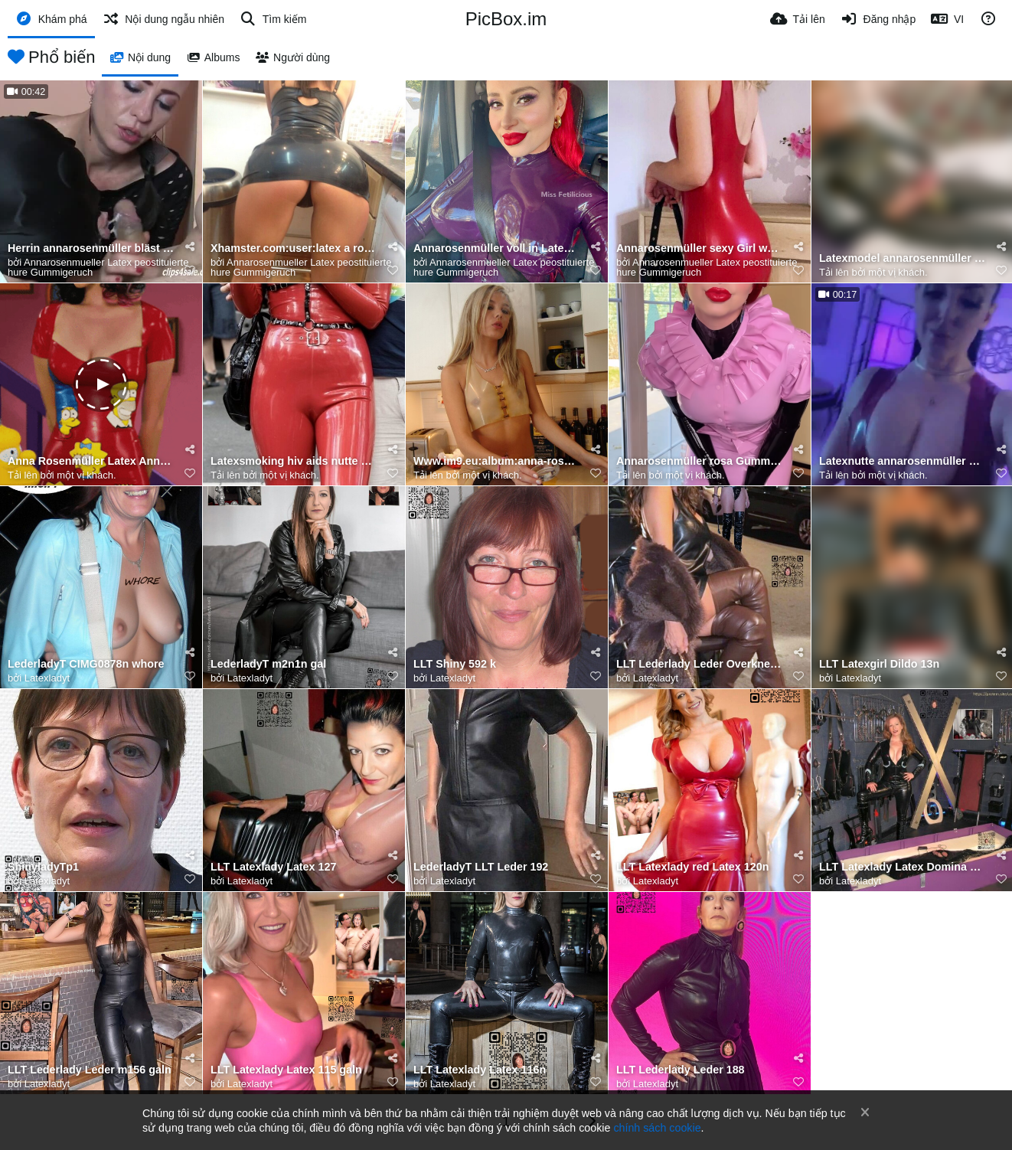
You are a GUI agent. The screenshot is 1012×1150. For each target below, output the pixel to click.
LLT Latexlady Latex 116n (479, 1070)
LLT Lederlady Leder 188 (680, 1070)
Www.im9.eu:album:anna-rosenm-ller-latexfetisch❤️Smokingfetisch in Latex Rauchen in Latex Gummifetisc (497, 461)
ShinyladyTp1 (43, 867)
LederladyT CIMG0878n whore (86, 664)
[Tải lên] (797, 19)
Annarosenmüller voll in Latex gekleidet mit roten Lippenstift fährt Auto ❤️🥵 (497, 248)
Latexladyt (47, 678)
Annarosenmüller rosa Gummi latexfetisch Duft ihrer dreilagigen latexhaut (700, 461)
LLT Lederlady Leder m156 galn (89, 1070)
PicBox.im (506, 18)
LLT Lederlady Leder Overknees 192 (700, 664)
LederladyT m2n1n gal (268, 664)
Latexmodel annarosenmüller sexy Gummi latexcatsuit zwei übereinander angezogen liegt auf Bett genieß (903, 258)
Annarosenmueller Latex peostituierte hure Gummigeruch (98, 267)
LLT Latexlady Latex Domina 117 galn (903, 867)
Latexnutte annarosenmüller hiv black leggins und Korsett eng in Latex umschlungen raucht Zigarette (903, 461)
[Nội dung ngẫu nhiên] (163, 19)
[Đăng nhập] (878, 19)
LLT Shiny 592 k (454, 664)
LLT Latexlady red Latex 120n (692, 867)
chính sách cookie (656, 1128)
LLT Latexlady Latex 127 (273, 867)
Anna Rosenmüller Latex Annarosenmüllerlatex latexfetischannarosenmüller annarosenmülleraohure (91, 461)
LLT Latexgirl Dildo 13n (879, 664)
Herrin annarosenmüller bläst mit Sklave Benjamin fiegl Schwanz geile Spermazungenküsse (91, 248)
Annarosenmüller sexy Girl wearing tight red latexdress (700, 248)
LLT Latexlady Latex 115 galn (286, 1070)
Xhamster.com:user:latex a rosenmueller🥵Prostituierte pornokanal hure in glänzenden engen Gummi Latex (294, 248)
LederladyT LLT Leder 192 (480, 867)
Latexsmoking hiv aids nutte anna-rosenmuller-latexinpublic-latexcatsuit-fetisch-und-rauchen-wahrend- (294, 461)
